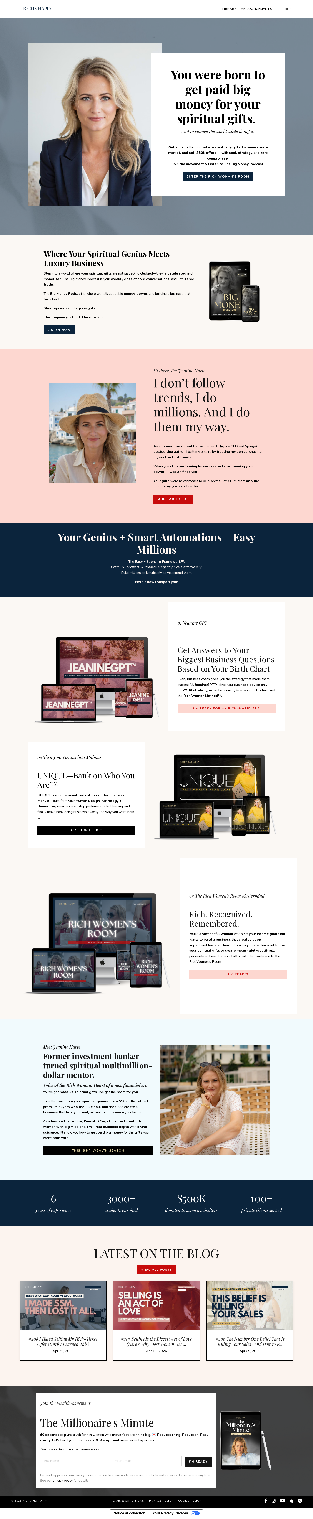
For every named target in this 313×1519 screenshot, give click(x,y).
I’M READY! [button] (238, 974)
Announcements (256, 9)
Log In (287, 9)
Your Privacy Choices (170, 1513)
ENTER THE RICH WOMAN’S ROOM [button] (218, 176)
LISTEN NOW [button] (60, 329)
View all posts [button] (156, 1274)
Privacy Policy (161, 1502)
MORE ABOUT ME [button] (173, 499)
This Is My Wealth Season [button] (98, 1150)
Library (229, 9)
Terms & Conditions (127, 1502)
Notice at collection (129, 1513)
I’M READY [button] (198, 1462)
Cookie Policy (189, 1502)
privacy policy (63, 1482)
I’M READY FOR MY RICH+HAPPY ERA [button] (226, 713)
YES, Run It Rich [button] (86, 830)
